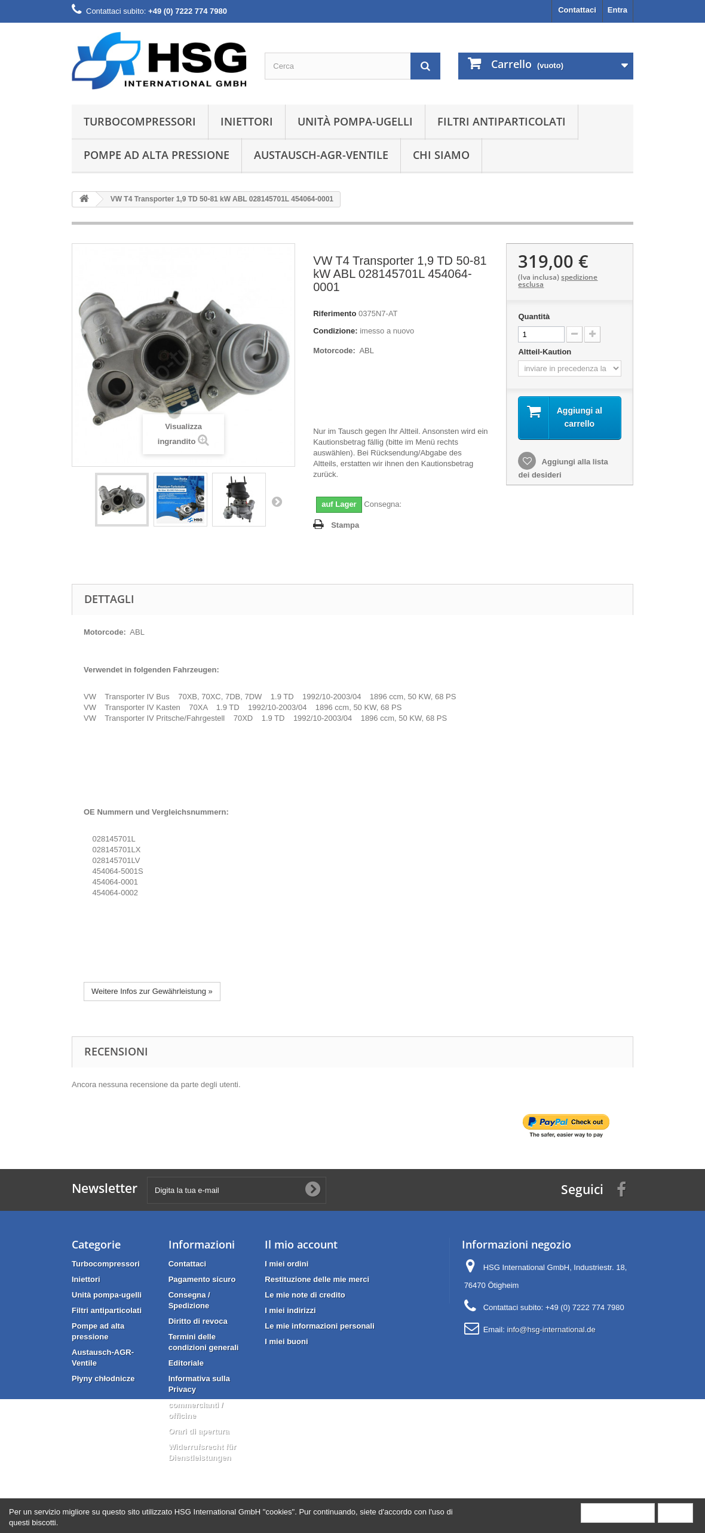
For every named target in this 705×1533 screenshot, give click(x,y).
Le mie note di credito (305, 1294)
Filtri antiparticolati (501, 121)
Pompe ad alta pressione (156, 155)
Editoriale (186, 1362)
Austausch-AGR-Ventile (321, 155)
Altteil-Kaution (545, 351)
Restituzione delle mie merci (317, 1279)
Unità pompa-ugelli (355, 121)
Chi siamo (441, 155)
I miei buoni (286, 1341)
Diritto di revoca (198, 1321)
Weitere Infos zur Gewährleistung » (152, 991)
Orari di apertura (198, 1431)
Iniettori (246, 121)
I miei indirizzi (290, 1310)
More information (617, 1512)
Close (675, 1512)
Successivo (277, 501)
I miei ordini (286, 1263)
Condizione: (335, 330)
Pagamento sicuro (202, 1279)
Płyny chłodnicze (103, 1378)
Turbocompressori (140, 121)
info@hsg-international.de (551, 1329)
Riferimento (334, 313)
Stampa (345, 525)
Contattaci (577, 9)
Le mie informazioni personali (319, 1325)
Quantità (534, 316)
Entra (617, 9)
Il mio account (301, 1244)
